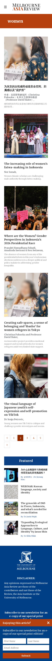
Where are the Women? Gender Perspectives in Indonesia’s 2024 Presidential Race (25, 239)
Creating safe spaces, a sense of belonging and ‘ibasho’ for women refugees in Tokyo (26, 326)
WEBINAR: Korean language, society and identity (33, 489)
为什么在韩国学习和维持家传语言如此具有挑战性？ (34, 471)
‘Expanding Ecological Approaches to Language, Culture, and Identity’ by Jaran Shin (34, 527)
